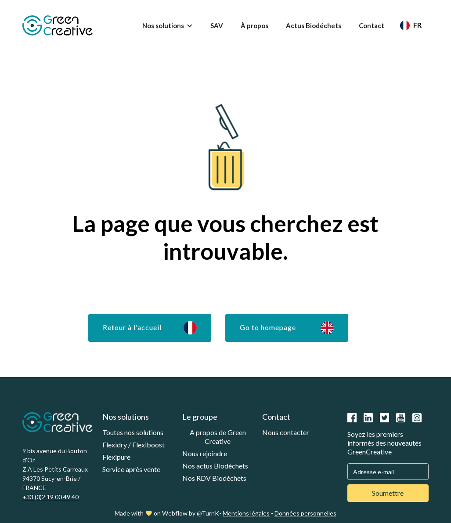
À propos (254, 25)
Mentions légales (246, 513)
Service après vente (131, 469)
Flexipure (116, 457)
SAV (216, 25)
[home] (57, 25)
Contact (371, 25)
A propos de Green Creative (218, 436)
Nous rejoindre (204, 453)
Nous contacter (285, 432)
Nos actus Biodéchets (215, 465)
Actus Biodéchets (313, 25)
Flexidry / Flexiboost (133, 444)
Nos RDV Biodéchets (214, 478)
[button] (167, 25)
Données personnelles (305, 513)
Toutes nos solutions (132, 432)
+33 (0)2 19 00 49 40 (50, 497)
